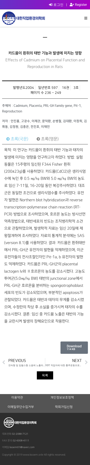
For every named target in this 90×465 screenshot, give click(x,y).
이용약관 (17, 397)
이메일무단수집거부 (21, 407)
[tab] (17, 139)
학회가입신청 (64, 407)
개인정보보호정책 (62, 397)
